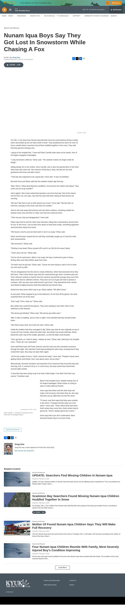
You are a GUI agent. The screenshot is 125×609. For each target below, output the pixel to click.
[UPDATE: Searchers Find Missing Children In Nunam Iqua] (17, 483)
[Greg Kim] (8, 453)
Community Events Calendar (96, 20)
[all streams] (116, 14)
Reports (71, 589)
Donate (118, 5)
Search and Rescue (11, 32)
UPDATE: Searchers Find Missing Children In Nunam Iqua (72, 479)
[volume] (10, 14)
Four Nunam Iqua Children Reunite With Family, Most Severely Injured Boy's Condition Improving (75, 553)
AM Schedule (49, 20)
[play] (4, 14)
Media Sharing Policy (50, 589)
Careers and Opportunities (52, 585)
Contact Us (72, 585)
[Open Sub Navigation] (14, 20)
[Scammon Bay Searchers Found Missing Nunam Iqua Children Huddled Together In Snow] (17, 504)
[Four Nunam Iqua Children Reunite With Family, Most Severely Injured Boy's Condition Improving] (17, 555)
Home (4, 20)
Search (114, 20)
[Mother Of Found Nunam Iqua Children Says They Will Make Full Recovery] (17, 532)
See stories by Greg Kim (24, 455)
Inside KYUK (35, 20)
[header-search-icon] (108, 5)
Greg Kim (16, 62)
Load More (62, 572)
